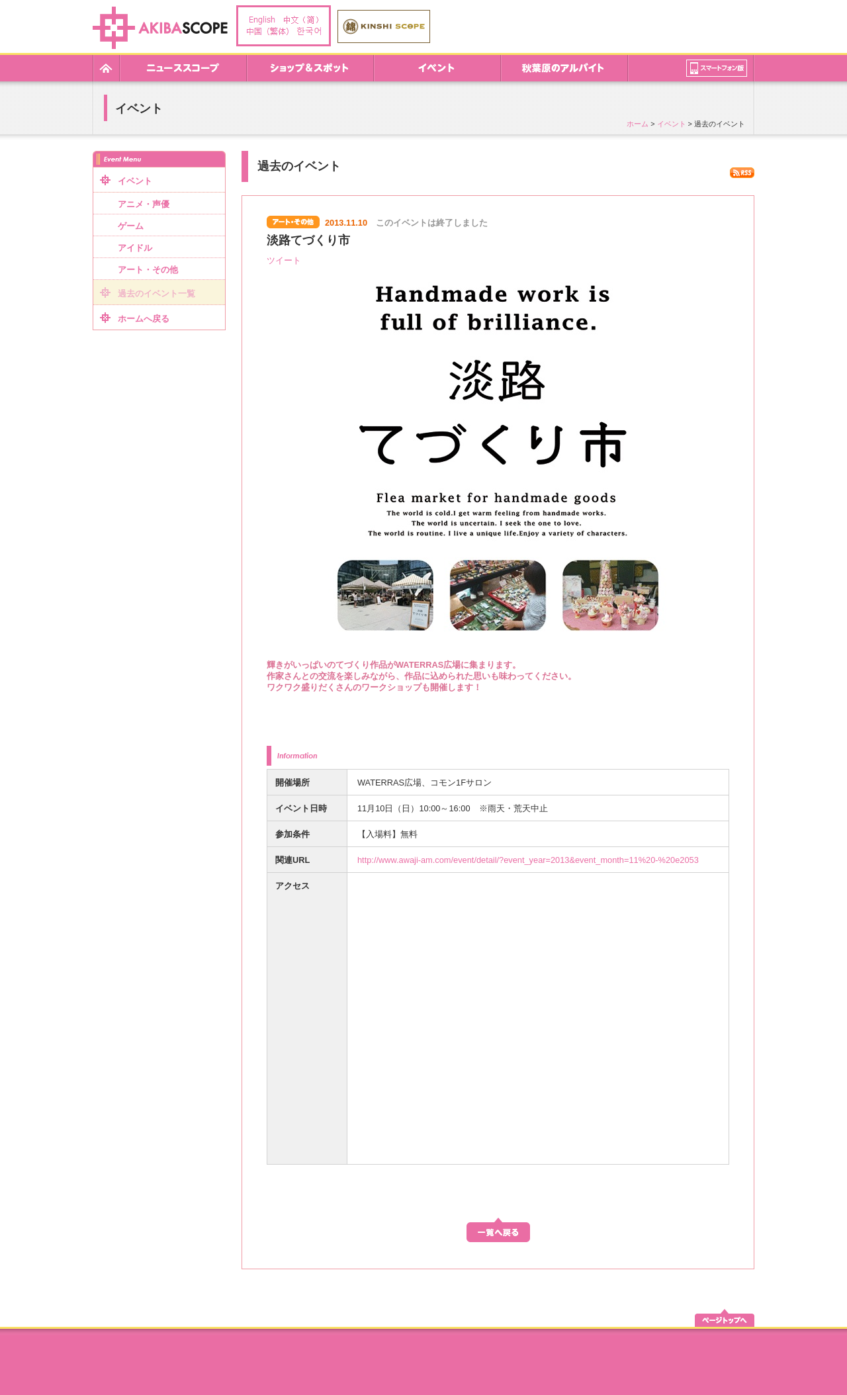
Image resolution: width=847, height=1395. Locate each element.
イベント (671, 124)
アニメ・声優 (143, 204)
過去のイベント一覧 (156, 293)
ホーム (637, 124)
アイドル (135, 248)
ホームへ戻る (143, 319)
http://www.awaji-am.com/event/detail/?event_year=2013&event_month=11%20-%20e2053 (528, 860)
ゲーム (131, 226)
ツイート (284, 260)
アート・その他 (148, 270)
